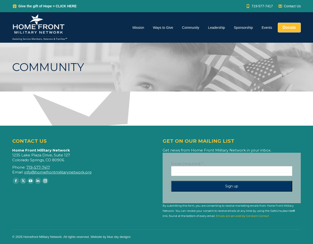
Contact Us (289, 6)
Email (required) (187, 163)
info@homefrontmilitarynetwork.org (57, 172)
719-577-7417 (259, 6)
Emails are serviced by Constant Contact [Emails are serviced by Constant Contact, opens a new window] (242, 216)
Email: (18, 172)
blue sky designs (119, 237)
